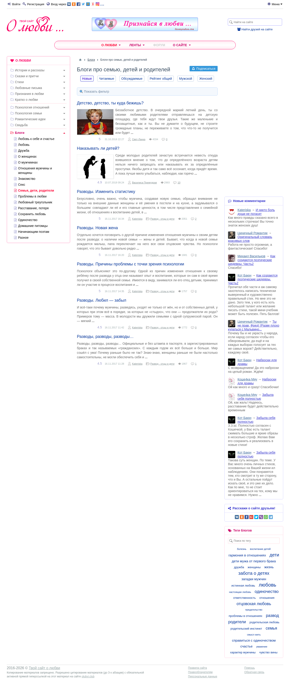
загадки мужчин (253, 579)
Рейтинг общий (161, 78)
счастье (246, 646)
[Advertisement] (38, 315)
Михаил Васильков (251, 256)
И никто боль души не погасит (256, 212)
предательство (253, 609)
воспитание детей (260, 549)
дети (274, 554)
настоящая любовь (240, 592)
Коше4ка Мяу (247, 379)
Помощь (249, 667)
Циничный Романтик (253, 233)
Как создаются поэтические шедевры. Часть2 (251, 260)
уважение (261, 646)
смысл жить (254, 634)
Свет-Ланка (138, 139)
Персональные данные (202, 676)
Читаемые (106, 78)
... (85, 4)
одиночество (267, 591)
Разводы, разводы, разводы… (105, 336)
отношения (266, 597)
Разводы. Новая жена (97, 228)
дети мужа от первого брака (254, 561)
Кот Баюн (244, 275)
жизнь (268, 567)
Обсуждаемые (132, 78)
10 (179, 182)
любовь (267, 585)
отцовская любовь (254, 604)
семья (271, 628)
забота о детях (253, 573)
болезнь (241, 549)
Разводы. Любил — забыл (101, 300)
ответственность (244, 597)
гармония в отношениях (247, 555)
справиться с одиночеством (254, 640)
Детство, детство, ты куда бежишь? (110, 103)
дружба (239, 567)
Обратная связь (254, 672)
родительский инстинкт (246, 628)
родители (237, 622)
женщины (254, 567)
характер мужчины (243, 652)
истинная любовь (243, 585)
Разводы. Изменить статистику (106, 191)
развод (272, 615)
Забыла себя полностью (255, 396)
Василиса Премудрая (144, 182)
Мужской (185, 78)
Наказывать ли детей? (98, 148)
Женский (205, 78)
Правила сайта (197, 667)
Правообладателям (200, 672)
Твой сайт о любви (44, 668)
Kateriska (137, 218)
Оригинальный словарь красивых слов (250, 239)
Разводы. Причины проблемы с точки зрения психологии (130, 264)
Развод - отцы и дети (162, 218)
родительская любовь (264, 622)
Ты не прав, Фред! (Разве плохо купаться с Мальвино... (253, 325)
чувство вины (268, 652)
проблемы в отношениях (245, 616)
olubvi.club (88, 676)
